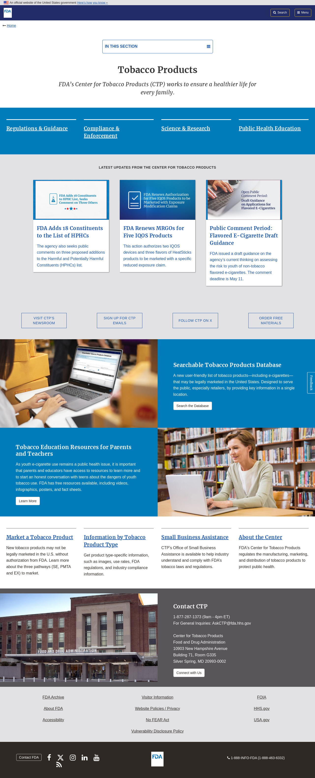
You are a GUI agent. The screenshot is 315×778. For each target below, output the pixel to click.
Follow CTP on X (195, 321)
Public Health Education (270, 128)
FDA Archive (53, 697)
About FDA (53, 708)
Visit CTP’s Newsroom (44, 320)
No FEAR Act (157, 720)
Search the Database (193, 406)
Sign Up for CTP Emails (120, 320)
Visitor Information (157, 697)
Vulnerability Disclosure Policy (157, 731)
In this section (121, 46)
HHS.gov (262, 708)
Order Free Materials (271, 320)
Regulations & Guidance (37, 128)
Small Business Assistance (195, 537)
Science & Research (185, 128)
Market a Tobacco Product (39, 537)
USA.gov (262, 720)
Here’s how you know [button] (92, 2)
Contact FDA (29, 757)
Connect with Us (189, 673)
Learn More (28, 501)
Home (11, 26)
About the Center (260, 537)
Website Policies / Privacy (157, 708)
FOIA (261, 697)
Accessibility (53, 720)
